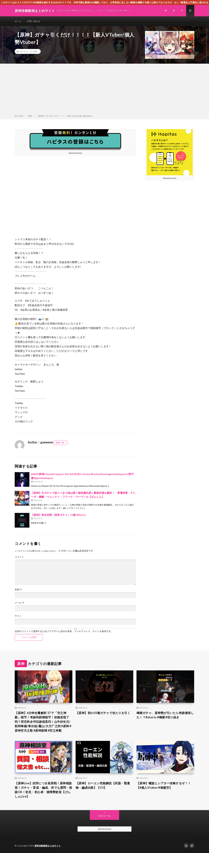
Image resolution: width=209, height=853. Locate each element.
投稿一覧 (60, 442)
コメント (19, 557)
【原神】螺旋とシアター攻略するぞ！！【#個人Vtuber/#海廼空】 (164, 785)
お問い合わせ (33, 21)
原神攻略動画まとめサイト (47, 845)
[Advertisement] (104, 90)
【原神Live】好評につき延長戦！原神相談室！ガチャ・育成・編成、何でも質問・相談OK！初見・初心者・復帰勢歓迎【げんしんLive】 (43, 789)
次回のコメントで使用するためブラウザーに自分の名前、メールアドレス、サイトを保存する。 (64, 631)
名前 (18, 589)
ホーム (18, 21)
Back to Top (104, 815)
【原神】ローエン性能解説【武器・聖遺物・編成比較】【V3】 (103, 785)
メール (19, 603)
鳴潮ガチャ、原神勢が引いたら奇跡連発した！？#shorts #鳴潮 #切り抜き (165, 715)
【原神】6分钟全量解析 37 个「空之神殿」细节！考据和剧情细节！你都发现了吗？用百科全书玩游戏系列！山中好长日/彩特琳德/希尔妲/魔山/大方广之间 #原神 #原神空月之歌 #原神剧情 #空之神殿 (43, 721)
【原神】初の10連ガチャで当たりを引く (103, 713)
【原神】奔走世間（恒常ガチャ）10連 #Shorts (58, 514)
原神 (35, 51)
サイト (18, 616)
